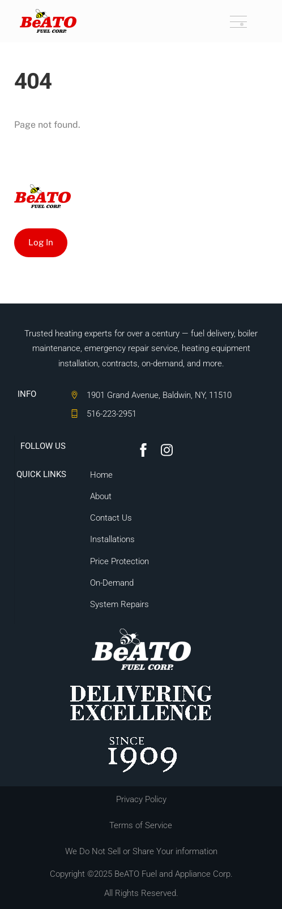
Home (101, 475)
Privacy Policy (141, 799)
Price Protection (119, 561)
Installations (112, 539)
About (101, 496)
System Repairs (119, 604)
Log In (40, 242)
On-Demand (112, 583)
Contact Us (111, 518)
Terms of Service (140, 825)
